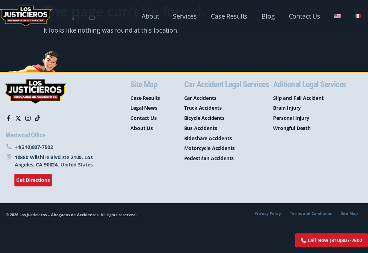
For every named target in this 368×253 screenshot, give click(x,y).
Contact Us (304, 16)
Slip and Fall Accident (298, 98)
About (150, 16)
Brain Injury (287, 107)
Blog (268, 16)
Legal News (143, 107)
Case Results (229, 16)
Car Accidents (200, 98)
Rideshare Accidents (208, 138)
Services (185, 16)
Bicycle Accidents (204, 118)
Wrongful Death (292, 128)
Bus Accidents (200, 128)
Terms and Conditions (311, 213)
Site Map (349, 213)
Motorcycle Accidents (209, 148)
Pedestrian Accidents (209, 158)
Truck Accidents (203, 107)
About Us (141, 128)
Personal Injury (291, 118)
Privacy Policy (267, 213)
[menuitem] (337, 16)
